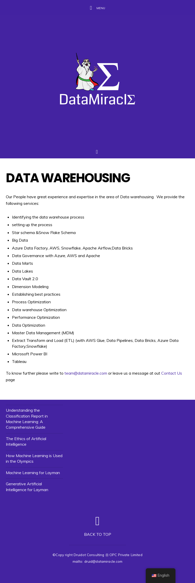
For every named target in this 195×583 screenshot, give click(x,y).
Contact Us (171, 373)
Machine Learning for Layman (33, 472)
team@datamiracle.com (85, 373)
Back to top (97, 534)
